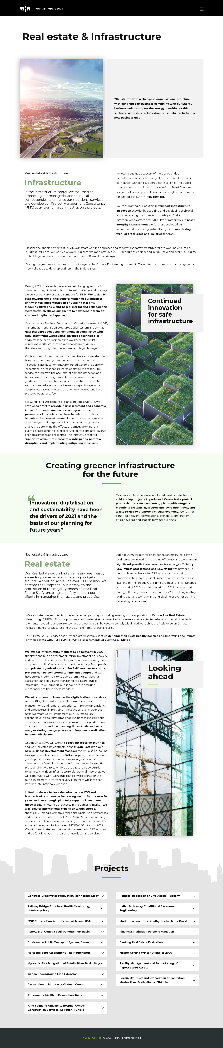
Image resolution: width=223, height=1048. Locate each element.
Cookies (96, 1037)
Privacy (86, 1037)
